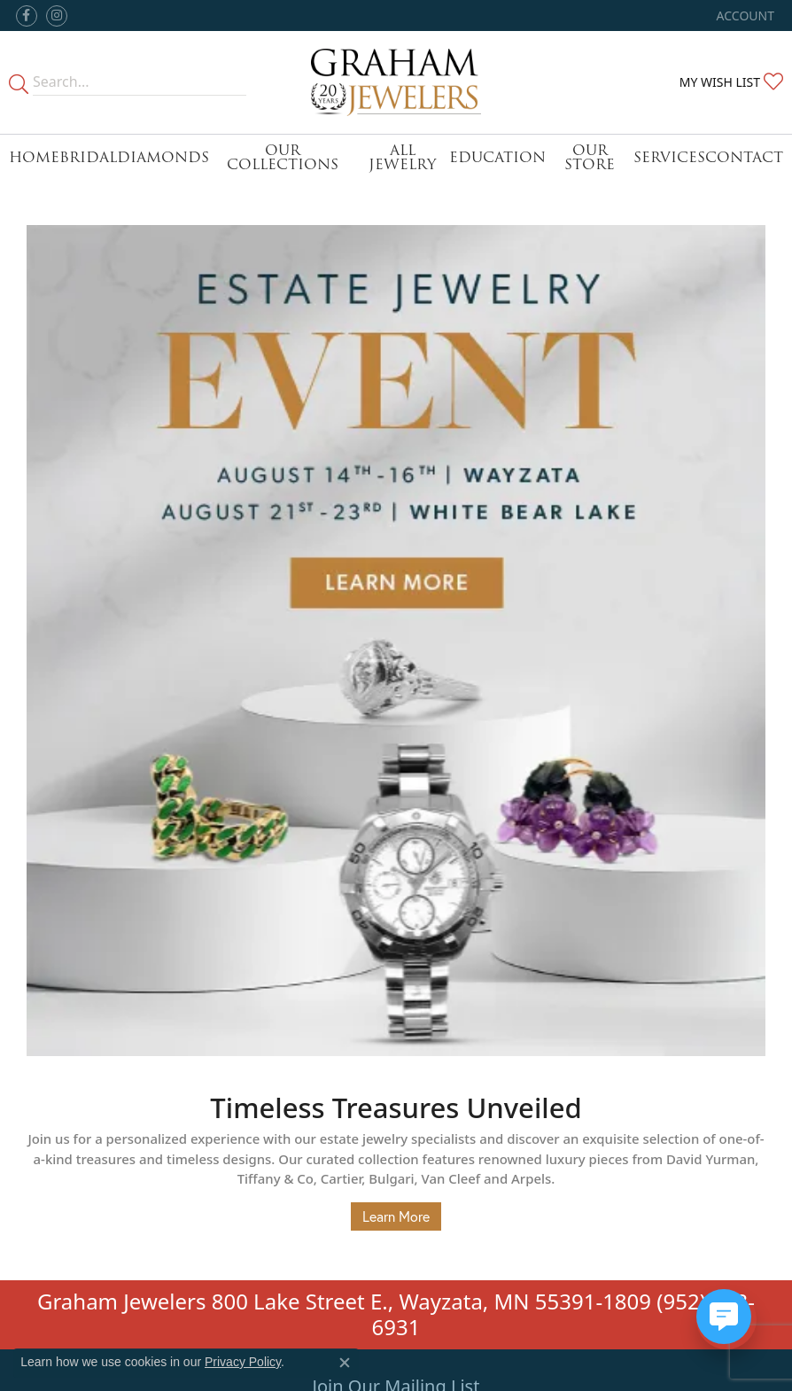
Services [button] (669, 157)
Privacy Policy (243, 1362)
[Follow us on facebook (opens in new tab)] (26, 16)
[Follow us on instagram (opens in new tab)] (56, 16)
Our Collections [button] (282, 157)
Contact (744, 157)
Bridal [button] (88, 157)
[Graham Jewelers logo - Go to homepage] (395, 82)
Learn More (396, 1216)
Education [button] (497, 157)
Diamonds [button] (163, 157)
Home (34, 157)
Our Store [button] (589, 157)
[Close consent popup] (344, 1362)
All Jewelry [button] (402, 157)
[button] (743, 15)
